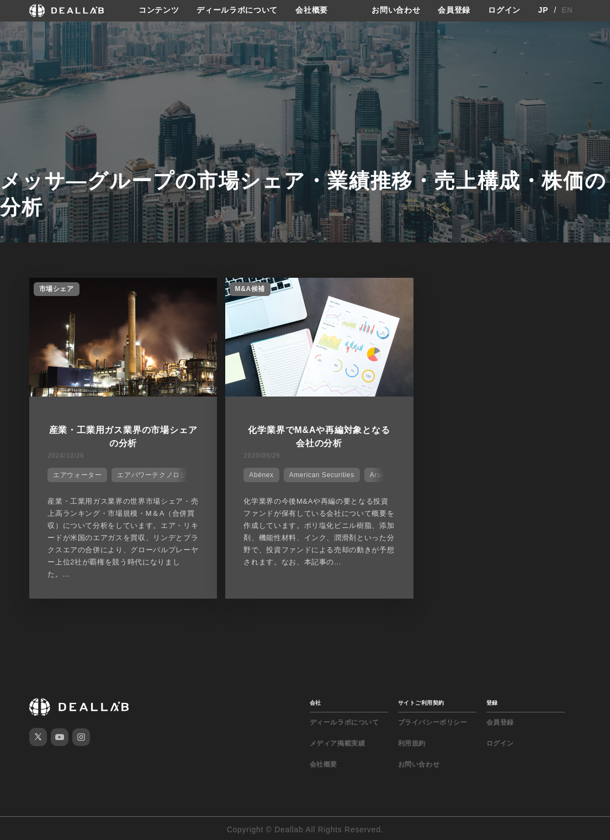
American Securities (311, 474)
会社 (315, 701)
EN (567, 10)
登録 (492, 701)
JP (543, 10)
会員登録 (454, 10)
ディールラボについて (237, 10)
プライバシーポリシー (433, 720)
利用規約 (412, 741)
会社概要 (311, 10)
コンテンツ (159, 10)
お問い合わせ (396, 10)
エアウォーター (76, 474)
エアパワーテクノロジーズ (158, 474)
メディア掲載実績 (337, 741)
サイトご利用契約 (421, 701)
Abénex (250, 474)
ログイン (504, 10)
